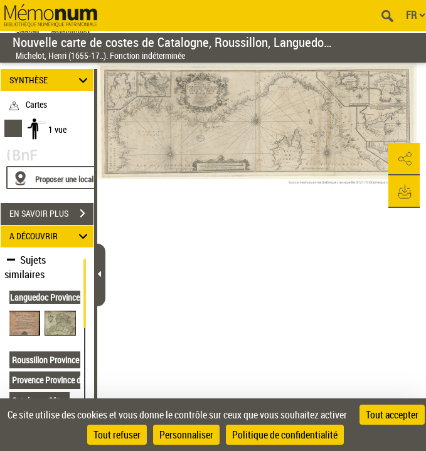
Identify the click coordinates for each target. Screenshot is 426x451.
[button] (404, 159)
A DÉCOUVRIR (50, 236)
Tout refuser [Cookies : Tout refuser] (117, 435)
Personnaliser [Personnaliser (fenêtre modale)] (186, 435)
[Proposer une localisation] (65, 177)
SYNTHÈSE (50, 80)
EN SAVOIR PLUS (51, 213)
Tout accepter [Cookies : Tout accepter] (392, 415)
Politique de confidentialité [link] (285, 435)
